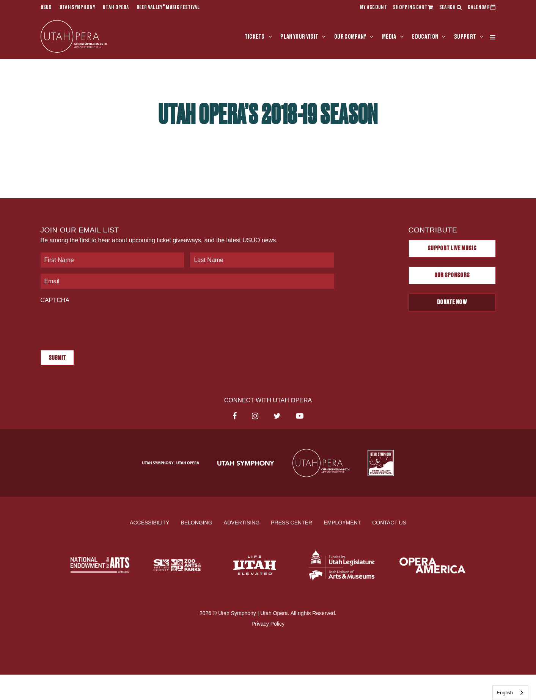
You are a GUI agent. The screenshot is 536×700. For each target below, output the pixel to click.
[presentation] (98, 323)
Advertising (242, 523)
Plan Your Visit (299, 37)
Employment (342, 523)
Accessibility (149, 523)
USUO (46, 7)
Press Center (291, 523)
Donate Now (452, 302)
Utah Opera (116, 7)
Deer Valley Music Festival (168, 7)
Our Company (350, 37)
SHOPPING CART (413, 7)
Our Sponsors (452, 275)
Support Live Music (452, 248)
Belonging (196, 523)
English (505, 692)
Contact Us (389, 523)
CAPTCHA (55, 300)
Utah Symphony (77, 7)
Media (389, 37)
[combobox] (510, 692)
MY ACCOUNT (373, 7)
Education (425, 37)
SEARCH (450, 7)
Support (465, 37)
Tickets (255, 37)
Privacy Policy (268, 624)
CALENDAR (481, 7)
